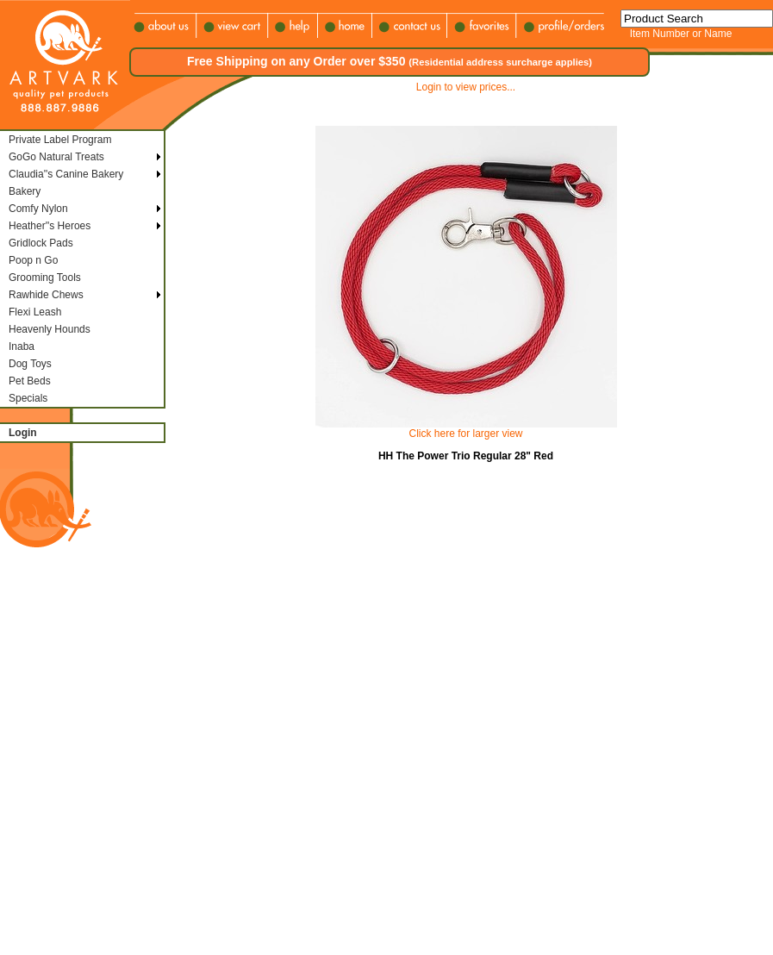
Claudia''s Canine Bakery (66, 174)
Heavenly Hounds (49, 329)
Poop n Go (33, 260)
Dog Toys (30, 364)
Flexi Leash (35, 312)
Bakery (25, 191)
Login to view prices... (465, 87)
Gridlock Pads (41, 243)
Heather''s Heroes (49, 226)
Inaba (21, 346)
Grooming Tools (45, 278)
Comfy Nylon (38, 209)
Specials (28, 398)
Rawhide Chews (46, 295)
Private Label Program (60, 140)
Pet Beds (30, 381)
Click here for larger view (465, 434)
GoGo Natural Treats (56, 157)
